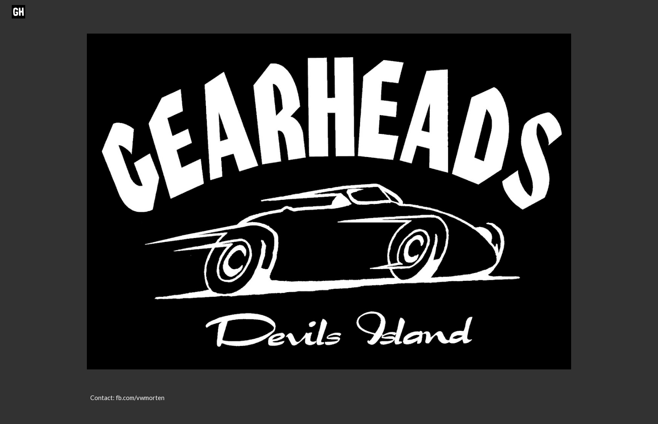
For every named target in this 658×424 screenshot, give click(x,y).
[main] (329, 402)
